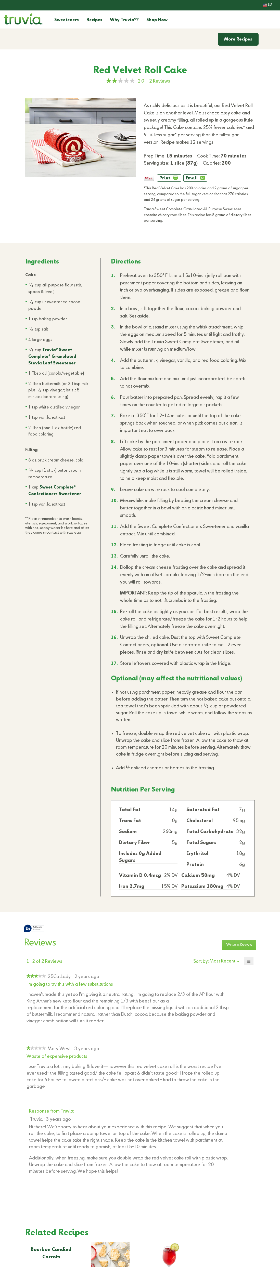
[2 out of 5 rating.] (142, 81)
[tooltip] (34, 929)
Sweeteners (66, 20)
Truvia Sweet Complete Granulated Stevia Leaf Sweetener (52, 356)
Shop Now (157, 20)
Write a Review (241, 946)
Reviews (161, 81)
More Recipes (238, 39)
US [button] (267, 5)
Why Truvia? (124, 20)
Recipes (94, 20)
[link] (120, 81)
